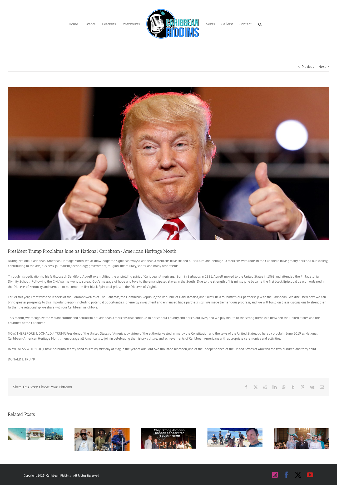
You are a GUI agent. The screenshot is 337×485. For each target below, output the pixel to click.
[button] (260, 24)
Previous (308, 66)
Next (322, 66)
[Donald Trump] (168, 163)
